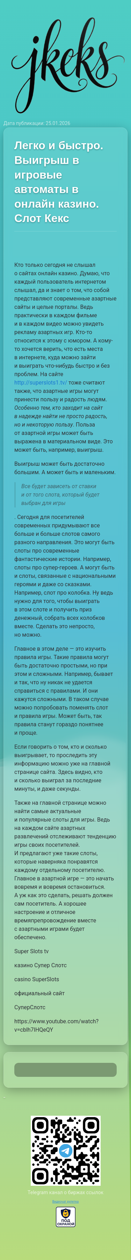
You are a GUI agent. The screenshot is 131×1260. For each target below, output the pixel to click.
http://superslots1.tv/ (40, 382)
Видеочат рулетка (65, 1201)
